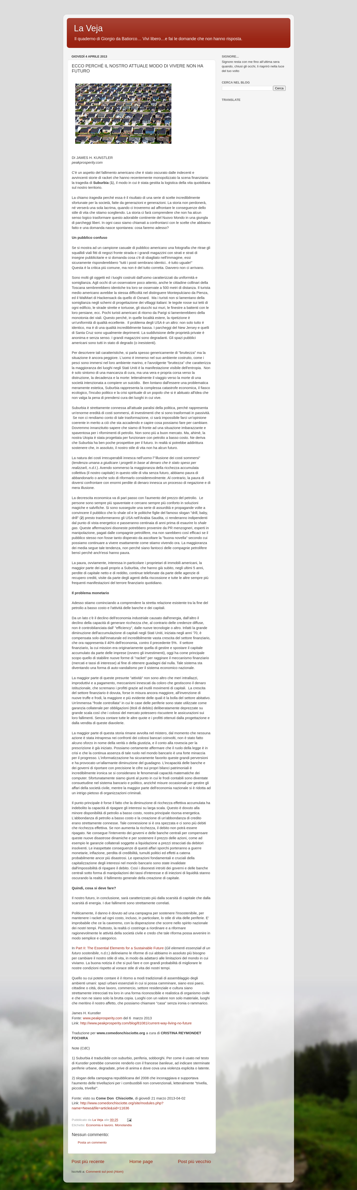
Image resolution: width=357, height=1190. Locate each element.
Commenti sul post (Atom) (105, 1171)
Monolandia (123, 1125)
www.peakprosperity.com (102, 1018)
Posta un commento (92, 1142)
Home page (141, 1161)
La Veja (88, 28)
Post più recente (88, 1161)
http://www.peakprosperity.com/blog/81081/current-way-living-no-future (136, 1023)
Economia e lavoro (99, 1125)
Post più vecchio (194, 1161)
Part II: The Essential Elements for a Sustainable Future (120, 948)
